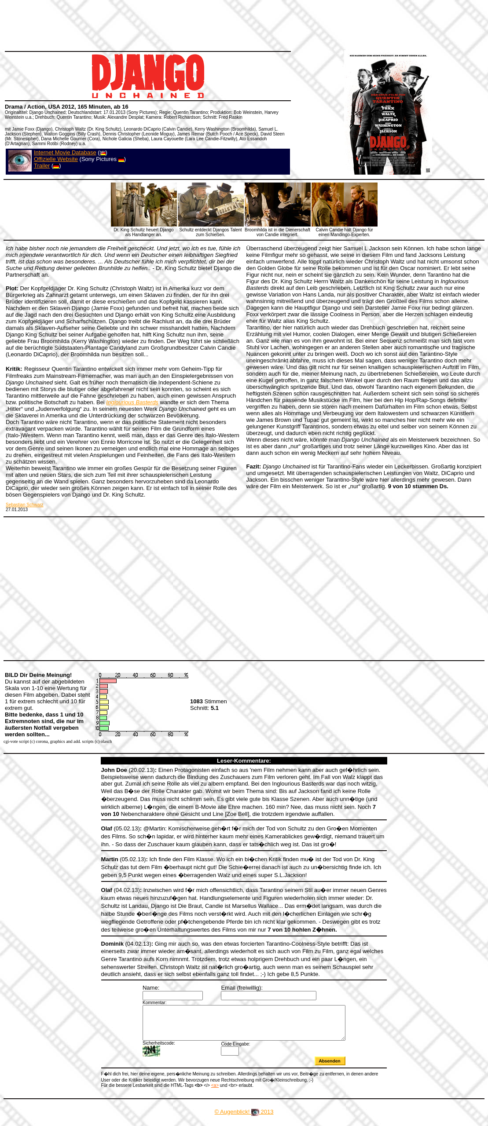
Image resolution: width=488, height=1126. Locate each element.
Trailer (42, 165)
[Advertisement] (164, 24)
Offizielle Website (56, 159)
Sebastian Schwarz (25, 504)
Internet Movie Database (65, 152)
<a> (215, 1091)
